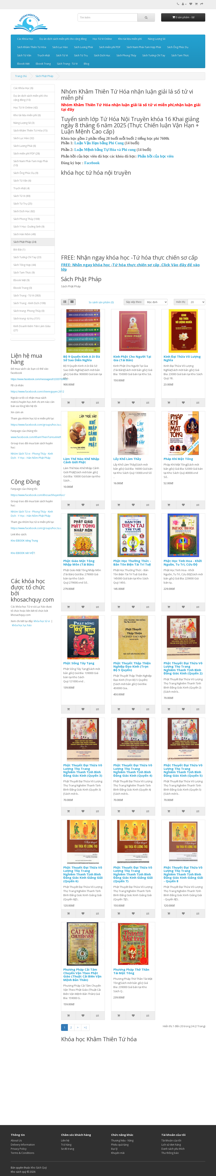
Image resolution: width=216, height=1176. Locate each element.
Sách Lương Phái (83, 47)
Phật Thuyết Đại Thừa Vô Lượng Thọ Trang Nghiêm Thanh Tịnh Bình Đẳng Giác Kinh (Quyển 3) (82, 770)
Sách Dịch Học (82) (24, 211)
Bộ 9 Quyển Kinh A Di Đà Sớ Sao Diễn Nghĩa (81, 358)
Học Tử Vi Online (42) (25, 107)
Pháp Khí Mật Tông (178, 459)
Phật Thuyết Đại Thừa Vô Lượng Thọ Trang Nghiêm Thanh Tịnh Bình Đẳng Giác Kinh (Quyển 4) (132, 770)
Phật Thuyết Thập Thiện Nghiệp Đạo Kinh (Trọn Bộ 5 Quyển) (132, 666)
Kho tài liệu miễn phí (130, 39)
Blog (86, 63)
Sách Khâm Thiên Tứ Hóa (31, 47)
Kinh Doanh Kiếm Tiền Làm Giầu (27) (31, 328)
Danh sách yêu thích (173, 1149)
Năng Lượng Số (156, 39)
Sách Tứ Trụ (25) (22, 203)
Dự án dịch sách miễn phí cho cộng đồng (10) (30, 98)
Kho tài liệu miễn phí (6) (27, 115)
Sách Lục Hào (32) (23, 138)
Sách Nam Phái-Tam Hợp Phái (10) (30, 163)
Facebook (92, 163)
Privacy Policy (18, 1149)
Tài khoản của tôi (171, 1140)
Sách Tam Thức (180, 55)
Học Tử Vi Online (102, 39)
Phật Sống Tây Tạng (78, 663)
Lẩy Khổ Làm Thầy (127, 459)
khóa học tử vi (42, 621)
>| (85, 1027)
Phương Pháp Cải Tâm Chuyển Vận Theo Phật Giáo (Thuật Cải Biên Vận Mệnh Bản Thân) (82, 974)
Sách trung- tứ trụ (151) (26, 318)
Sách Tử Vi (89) (21, 196)
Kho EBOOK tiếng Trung (24, 540)
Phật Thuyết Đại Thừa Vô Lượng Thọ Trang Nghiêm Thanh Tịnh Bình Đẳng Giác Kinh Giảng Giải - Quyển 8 (183, 874)
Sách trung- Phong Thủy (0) (28, 311)
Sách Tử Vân (24, 55)
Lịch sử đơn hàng (171, 1144)
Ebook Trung (43, 63)
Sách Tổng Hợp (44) (24, 265)
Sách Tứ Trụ (81, 55)
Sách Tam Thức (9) (24, 272)
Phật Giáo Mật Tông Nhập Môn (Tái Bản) (79, 562)
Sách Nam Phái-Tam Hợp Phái (144, 47)
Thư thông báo (170, 1153)
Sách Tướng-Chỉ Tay (153, 55)
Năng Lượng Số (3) (23, 123)
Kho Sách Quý (39, 1167)
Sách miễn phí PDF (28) (26, 153)
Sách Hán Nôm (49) (24, 234)
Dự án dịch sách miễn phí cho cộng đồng (63, 39)
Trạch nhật (43, 55)
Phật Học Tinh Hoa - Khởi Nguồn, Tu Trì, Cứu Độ (183, 562)
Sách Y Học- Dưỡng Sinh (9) (28, 226)
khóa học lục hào (22, 625)
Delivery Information (23, 1144)
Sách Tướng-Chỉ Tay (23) (27, 257)
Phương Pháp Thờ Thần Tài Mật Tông (131, 971)
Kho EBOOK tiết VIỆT (23, 553)
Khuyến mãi (118, 1153)
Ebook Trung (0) (22, 288)
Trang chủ (21, 76)
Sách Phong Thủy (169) (26, 219)
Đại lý (114, 1149)
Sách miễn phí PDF (109, 47)
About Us (16, 1140)
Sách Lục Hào (60, 47)
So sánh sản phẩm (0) (101, 302)
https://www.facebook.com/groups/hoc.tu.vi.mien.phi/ (42, 424)
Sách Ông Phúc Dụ (177, 47)
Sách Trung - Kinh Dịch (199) (29, 303)
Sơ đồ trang (67, 1149)
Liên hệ (65, 1140)
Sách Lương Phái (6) (24, 146)
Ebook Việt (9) (21, 280)
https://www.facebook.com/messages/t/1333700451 (39, 379)
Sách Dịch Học (102, 55)
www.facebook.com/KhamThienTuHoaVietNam (38, 437)
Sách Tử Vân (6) (22, 180)
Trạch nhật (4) (21, 188)
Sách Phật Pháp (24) (24, 242)
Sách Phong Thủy (126, 55)
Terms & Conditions (22, 1153)
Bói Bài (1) (19, 249)
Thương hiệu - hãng (122, 1140)
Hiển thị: (181, 302)
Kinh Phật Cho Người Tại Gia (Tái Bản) (132, 358)
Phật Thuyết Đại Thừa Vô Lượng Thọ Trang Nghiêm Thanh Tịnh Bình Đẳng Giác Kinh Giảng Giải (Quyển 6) (83, 874)
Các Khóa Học (25, 39)
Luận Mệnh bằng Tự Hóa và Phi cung (105, 150)
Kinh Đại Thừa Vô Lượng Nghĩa (182, 358)
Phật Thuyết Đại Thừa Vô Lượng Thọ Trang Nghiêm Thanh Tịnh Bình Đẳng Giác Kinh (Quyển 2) (183, 668)
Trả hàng (66, 1144)
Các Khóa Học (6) (23, 88)
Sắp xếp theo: (134, 302)
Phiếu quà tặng (119, 1144)
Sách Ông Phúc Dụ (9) (25, 173)
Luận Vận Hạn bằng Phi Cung (99, 143)
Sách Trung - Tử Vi (67, 63)
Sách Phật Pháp (44, 76)
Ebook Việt (23, 63)
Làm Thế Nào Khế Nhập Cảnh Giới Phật (81, 460)
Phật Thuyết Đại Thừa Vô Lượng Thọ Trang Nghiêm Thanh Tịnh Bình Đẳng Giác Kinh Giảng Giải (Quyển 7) (133, 874)
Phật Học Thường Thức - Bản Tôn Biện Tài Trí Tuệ (132, 562)
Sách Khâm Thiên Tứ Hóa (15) (30, 130)
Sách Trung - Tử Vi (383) (27, 295)
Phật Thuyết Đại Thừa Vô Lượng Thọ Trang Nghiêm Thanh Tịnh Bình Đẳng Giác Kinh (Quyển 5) (183, 770)
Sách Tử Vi (62, 55)
